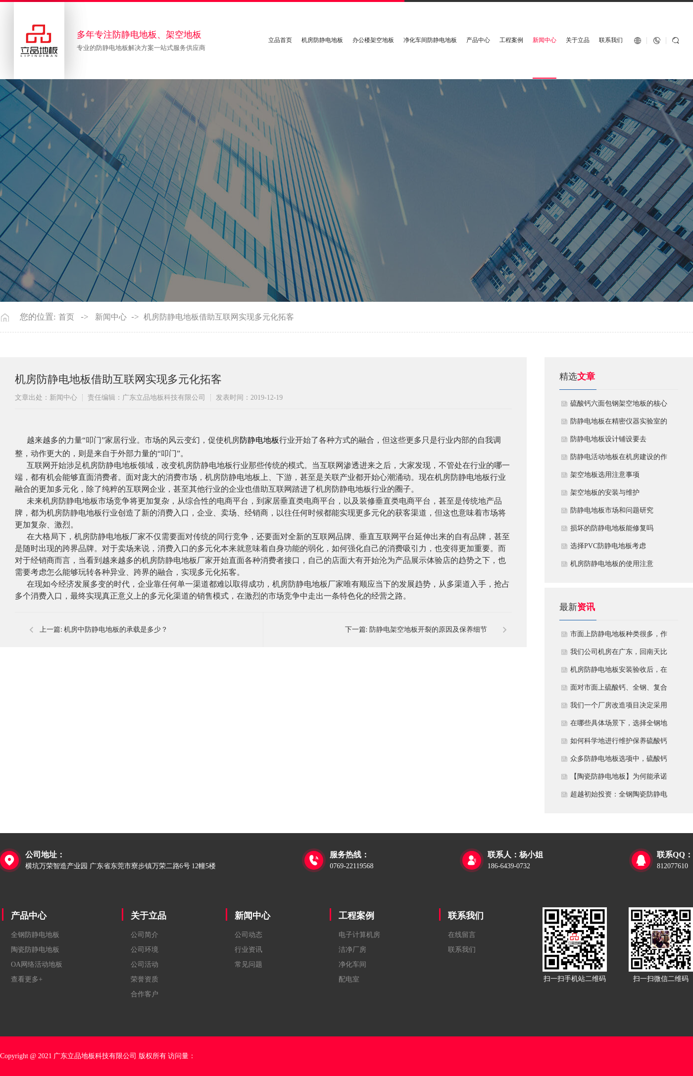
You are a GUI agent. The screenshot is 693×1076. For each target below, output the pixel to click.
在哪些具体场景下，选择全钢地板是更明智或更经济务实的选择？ (618, 725)
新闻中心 (544, 40)
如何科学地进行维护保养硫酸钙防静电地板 (618, 743)
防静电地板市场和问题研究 (611, 510)
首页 (66, 317)
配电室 (349, 979)
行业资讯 (248, 949)
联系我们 (611, 40)
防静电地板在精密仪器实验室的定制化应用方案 (618, 424)
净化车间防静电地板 (430, 40)
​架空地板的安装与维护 (605, 492)
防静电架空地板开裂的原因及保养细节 (428, 629)
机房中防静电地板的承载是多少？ (116, 629)
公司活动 (144, 964)
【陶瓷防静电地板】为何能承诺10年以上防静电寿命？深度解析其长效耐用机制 (618, 779)
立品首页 (280, 40)
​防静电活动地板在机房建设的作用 (618, 459)
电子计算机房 (359, 934)
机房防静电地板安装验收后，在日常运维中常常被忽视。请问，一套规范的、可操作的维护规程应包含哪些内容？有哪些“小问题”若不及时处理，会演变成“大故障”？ (618, 672)
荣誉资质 (144, 979)
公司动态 (248, 934)
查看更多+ (27, 979)
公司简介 (144, 934)
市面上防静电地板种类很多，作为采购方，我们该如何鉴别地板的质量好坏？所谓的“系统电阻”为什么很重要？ (618, 636)
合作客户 (144, 994)
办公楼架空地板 (373, 40)
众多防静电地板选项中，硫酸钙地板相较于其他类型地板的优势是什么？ (618, 761)
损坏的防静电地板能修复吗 (611, 528)
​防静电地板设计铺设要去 (608, 439)
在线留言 (462, 934)
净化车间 (352, 964)
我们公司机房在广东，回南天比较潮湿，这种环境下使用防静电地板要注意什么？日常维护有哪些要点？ (618, 654)
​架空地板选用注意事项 (605, 474)
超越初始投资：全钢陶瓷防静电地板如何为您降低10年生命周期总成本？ (618, 797)
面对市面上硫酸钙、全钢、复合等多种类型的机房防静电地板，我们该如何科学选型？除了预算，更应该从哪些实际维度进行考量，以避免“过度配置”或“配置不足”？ (618, 690)
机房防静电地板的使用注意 (611, 563)
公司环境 (144, 949)
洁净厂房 (352, 949)
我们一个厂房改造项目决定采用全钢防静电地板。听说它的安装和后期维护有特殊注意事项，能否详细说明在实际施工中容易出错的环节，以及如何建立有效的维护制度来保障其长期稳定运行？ (618, 708)
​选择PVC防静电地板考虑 (608, 546)
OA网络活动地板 (36, 964)
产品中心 (478, 40)
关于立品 (578, 40)
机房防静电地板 (322, 40)
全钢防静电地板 (35, 934)
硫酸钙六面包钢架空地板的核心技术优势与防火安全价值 (618, 406)
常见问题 (248, 964)
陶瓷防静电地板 (35, 949)
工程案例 (511, 40)
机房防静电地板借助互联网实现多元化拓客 (219, 317)
